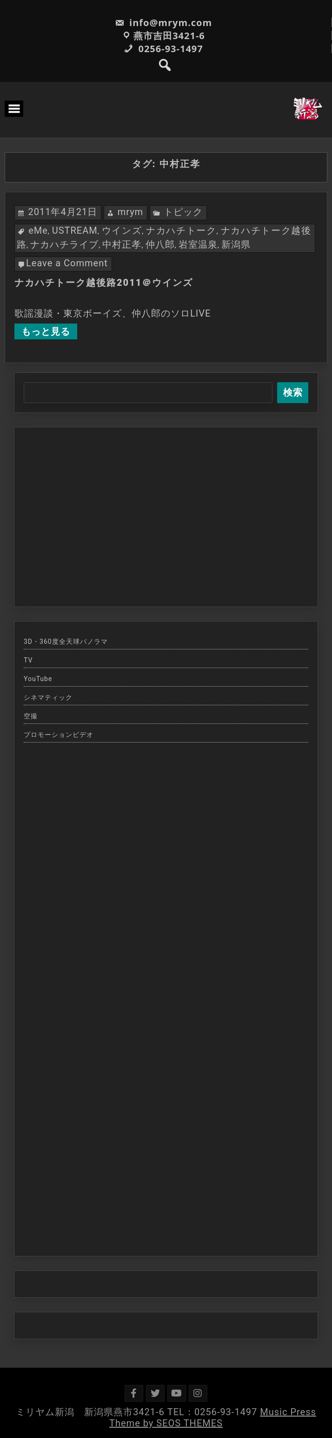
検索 (293, 392)
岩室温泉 (198, 244)
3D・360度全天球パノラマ (66, 641)
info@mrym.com (163, 22)
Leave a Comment (67, 263)
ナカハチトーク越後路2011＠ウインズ (103, 282)
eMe (38, 230)
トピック (183, 211)
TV (28, 660)
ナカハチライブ (64, 244)
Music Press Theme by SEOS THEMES (212, 1417)
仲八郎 (160, 244)
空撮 (31, 716)
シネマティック (48, 697)
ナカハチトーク (181, 230)
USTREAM (75, 230)
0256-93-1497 (163, 48)
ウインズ (122, 230)
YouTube (38, 678)
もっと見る (45, 331)
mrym (131, 211)
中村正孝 (121, 244)
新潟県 (236, 244)
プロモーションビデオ (58, 734)
